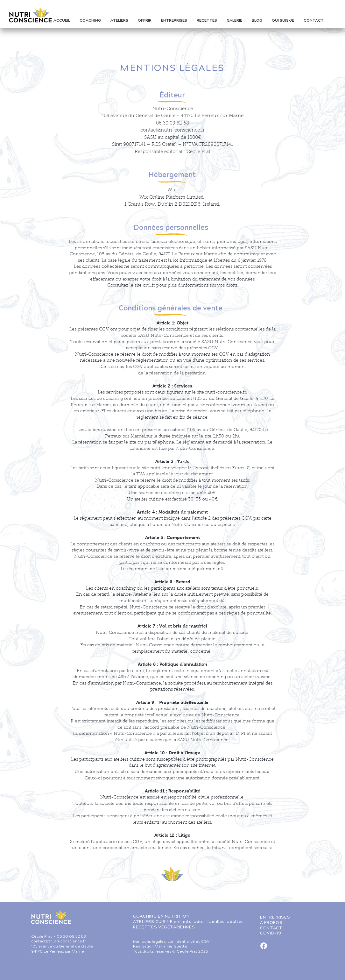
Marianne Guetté (171, 947)
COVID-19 (270, 933)
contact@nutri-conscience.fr (172, 130)
